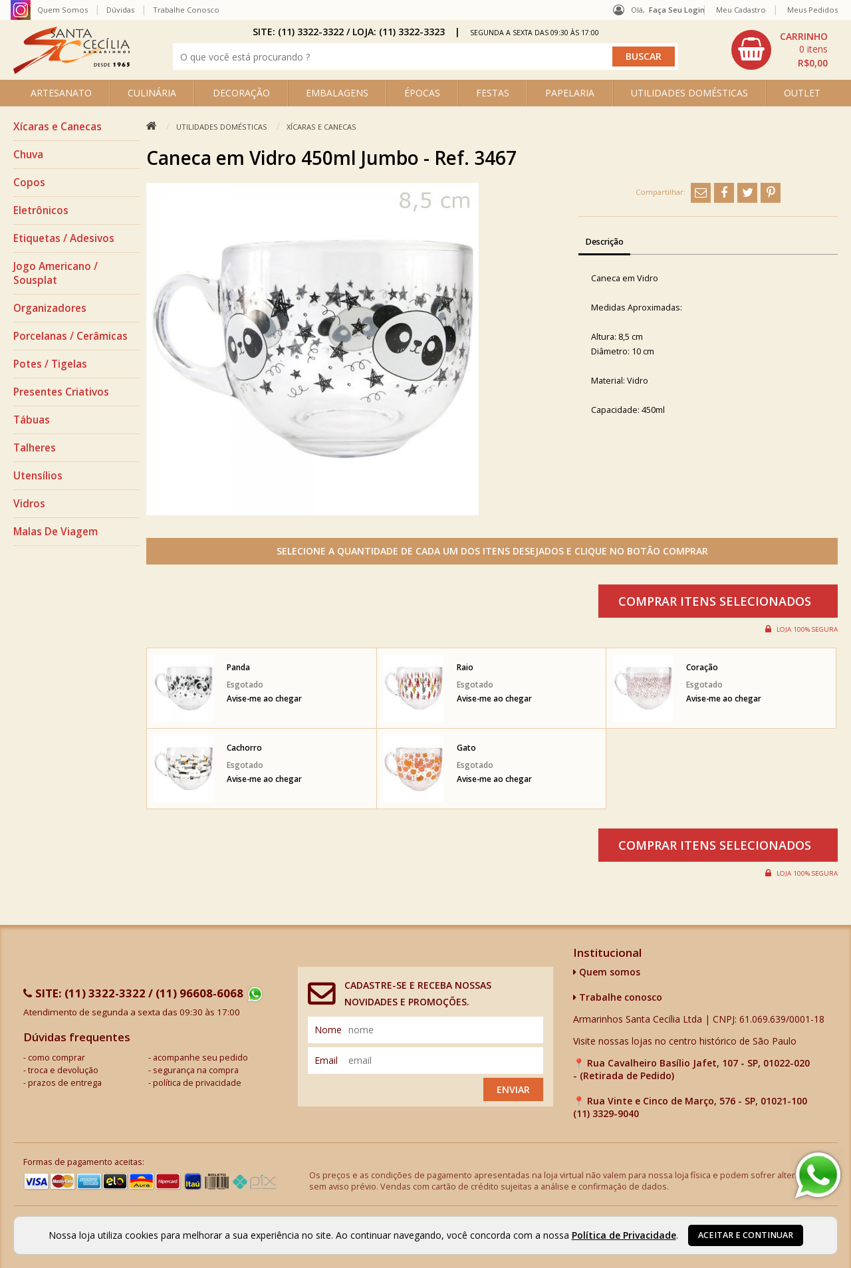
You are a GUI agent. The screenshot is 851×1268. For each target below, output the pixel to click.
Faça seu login (677, 10)
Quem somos (606, 971)
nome (328, 1029)
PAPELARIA (569, 92)
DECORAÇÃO (241, 92)
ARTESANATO (61, 92)
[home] (71, 70)
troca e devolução (63, 1070)
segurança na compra (196, 1070)
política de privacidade (197, 1082)
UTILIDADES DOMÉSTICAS (689, 92)
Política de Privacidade (624, 1235)
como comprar (56, 1057)
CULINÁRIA (152, 92)
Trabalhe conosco (617, 997)
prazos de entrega (65, 1082)
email (326, 1060)
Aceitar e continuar (745, 1235)
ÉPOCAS (422, 92)
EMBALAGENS (337, 92)
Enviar (513, 1089)
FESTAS (492, 92)
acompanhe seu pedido (200, 1057)
